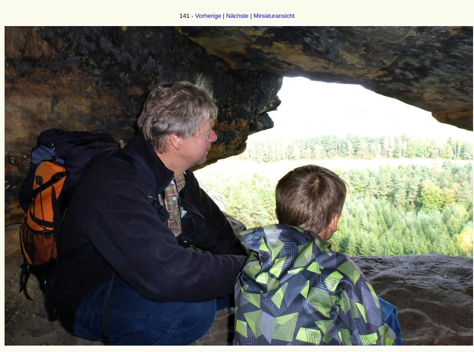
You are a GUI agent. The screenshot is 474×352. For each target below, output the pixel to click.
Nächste (237, 15)
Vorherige (208, 15)
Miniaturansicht (274, 15)
